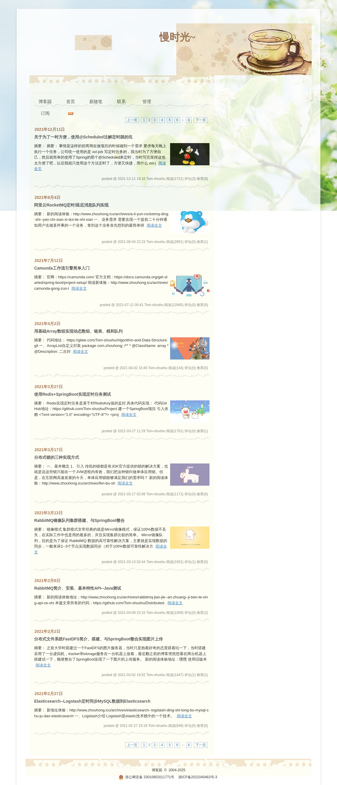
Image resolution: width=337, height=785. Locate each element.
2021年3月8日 (47, 580)
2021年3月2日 (47, 631)
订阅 (45, 113)
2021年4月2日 (47, 323)
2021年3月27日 (48, 386)
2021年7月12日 (48, 260)
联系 (121, 101)
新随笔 (95, 101)
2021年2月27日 (48, 693)
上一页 (132, 120)
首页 (70, 101)
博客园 (45, 101)
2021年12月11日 (49, 129)
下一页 (200, 120)
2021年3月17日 (48, 449)
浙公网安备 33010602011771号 (146, 777)
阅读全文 (154, 225)
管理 (146, 101)
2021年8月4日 (47, 197)
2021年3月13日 (48, 512)
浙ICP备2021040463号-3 (197, 777)
